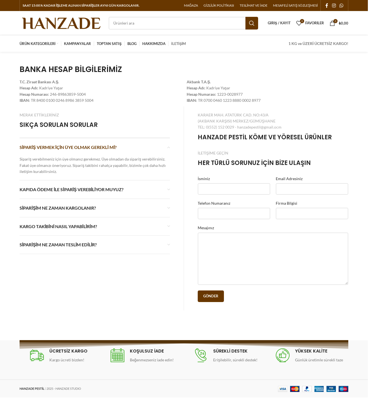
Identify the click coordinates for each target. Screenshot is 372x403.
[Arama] (183, 26)
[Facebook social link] (326, 6)
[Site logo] (61, 25)
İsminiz (204, 184)
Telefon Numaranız (214, 208)
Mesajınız (206, 233)
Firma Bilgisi (286, 208)
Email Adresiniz (289, 184)
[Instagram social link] (334, 6)
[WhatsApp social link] (341, 6)
